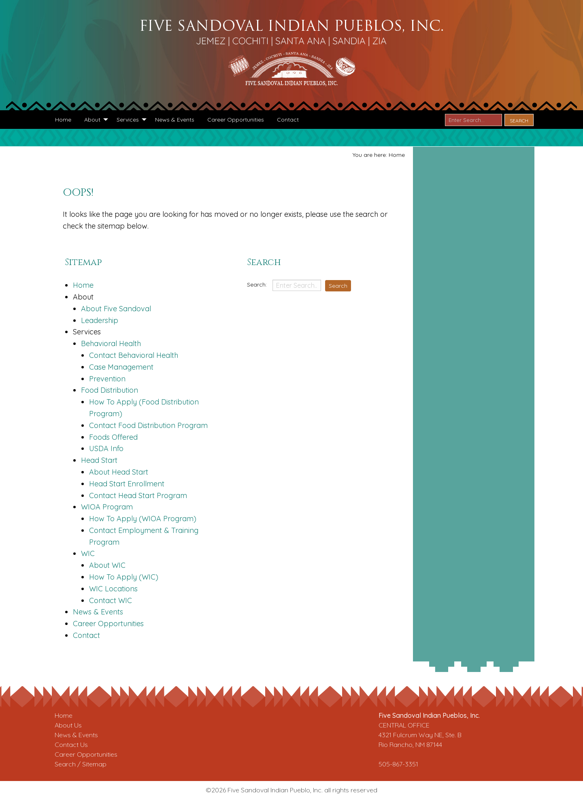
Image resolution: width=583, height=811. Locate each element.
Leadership (99, 320)
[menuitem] (63, 119)
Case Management (121, 367)
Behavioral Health (111, 343)
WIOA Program (107, 506)
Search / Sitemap (80, 764)
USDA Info (106, 448)
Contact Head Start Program (138, 495)
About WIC (107, 565)
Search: (257, 284)
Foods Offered (113, 437)
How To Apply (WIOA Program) (142, 518)
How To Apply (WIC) (123, 577)
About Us (68, 725)
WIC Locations (113, 588)
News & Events (98, 611)
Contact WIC (110, 600)
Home (83, 285)
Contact (86, 635)
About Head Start (118, 472)
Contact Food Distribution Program (148, 425)
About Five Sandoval (116, 308)
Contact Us (71, 744)
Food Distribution (109, 390)
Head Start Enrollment (126, 483)
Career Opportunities (108, 623)
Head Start (99, 460)
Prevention (107, 378)
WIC (88, 553)
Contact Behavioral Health (133, 355)
